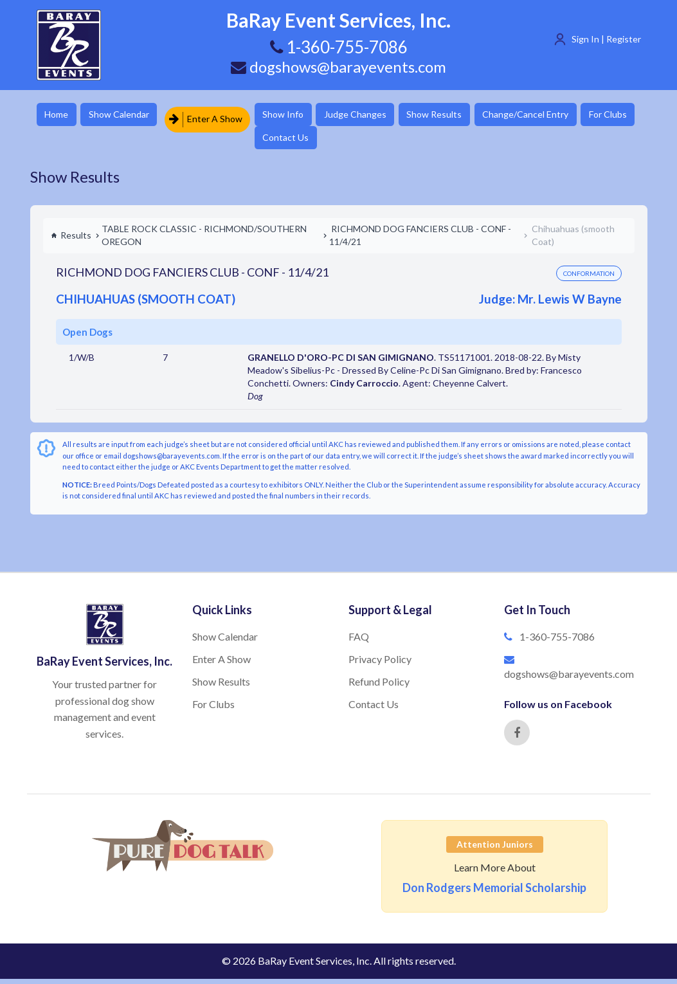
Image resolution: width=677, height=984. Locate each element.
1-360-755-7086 (557, 641)
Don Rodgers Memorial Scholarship (494, 893)
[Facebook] (517, 738)
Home (59, 115)
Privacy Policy (379, 664)
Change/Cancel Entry (567, 115)
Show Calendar (130, 115)
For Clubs (299, 141)
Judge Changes (381, 115)
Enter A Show (218, 115)
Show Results (468, 115)
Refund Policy (379, 686)
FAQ (358, 641)
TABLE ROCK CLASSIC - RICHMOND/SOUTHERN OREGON (204, 240)
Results (71, 240)
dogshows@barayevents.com (339, 66)
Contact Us (370, 141)
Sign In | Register (606, 38)
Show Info (300, 115)
